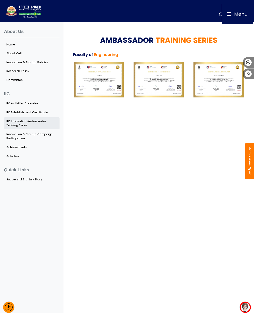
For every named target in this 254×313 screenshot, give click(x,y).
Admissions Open (249, 161)
